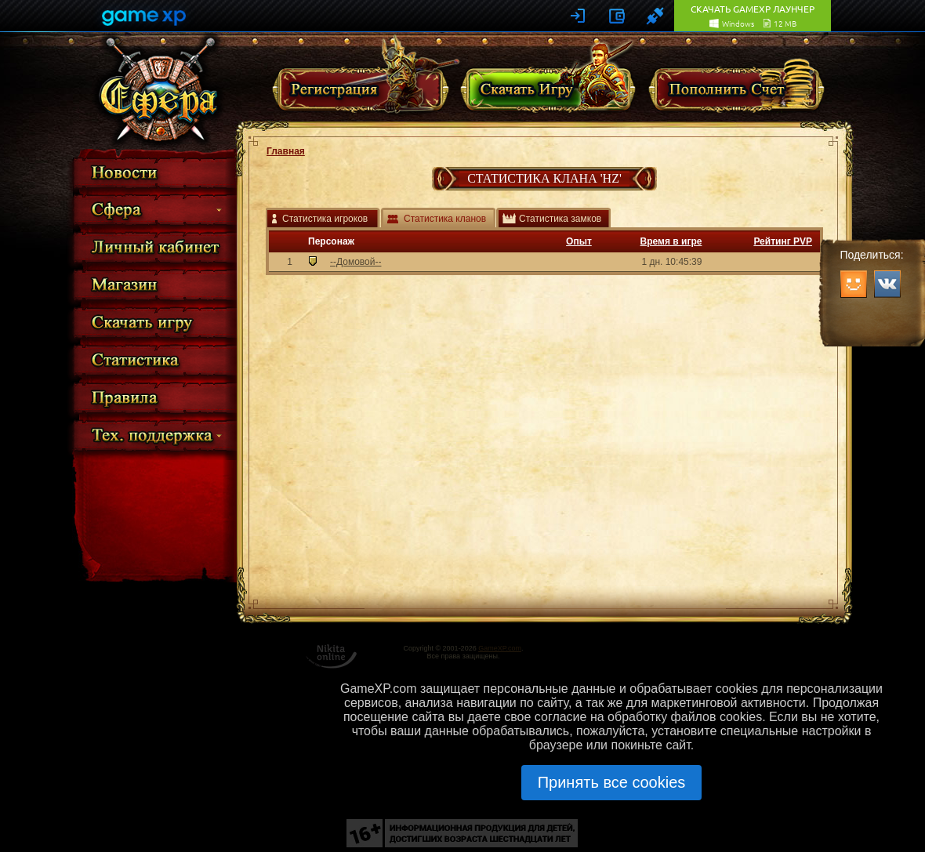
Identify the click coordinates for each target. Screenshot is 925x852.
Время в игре (671, 241)
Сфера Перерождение (159, 90)
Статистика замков (560, 218)
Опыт (579, 241)
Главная (286, 151)
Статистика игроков (325, 218)
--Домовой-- (355, 261)
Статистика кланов (445, 218)
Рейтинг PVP (782, 241)
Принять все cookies (612, 782)
